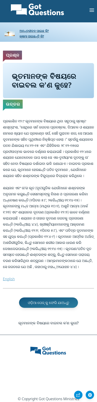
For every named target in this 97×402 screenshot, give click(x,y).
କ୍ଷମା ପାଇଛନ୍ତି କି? (31, 36)
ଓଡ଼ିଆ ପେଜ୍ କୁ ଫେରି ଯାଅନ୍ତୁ (48, 302)
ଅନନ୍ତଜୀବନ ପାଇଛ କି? (34, 31)
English (9, 278)
